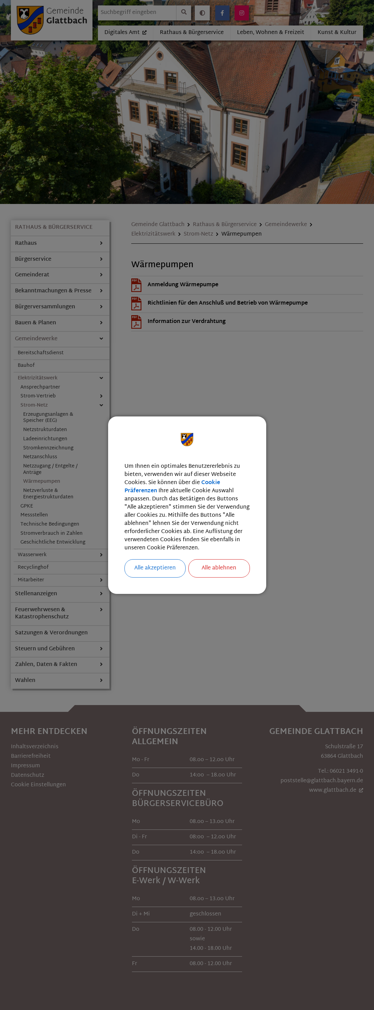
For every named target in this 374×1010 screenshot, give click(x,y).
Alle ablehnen (219, 568)
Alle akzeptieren (155, 568)
